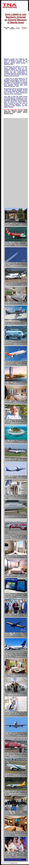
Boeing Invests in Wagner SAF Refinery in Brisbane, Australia (16, 607)
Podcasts (18, 28)
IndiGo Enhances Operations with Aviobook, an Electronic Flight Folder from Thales (16, 587)
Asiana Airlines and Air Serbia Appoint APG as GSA (16, 452)
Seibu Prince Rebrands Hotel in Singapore (16, 667)
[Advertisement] (22, 5)
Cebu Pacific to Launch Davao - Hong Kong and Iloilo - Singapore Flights (16, 786)
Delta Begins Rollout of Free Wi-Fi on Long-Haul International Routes (16, 509)
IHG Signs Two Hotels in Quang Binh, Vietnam (16, 375)
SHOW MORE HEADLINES (13, 859)
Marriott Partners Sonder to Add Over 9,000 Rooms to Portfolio (16, 549)
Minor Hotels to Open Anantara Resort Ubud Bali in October (16, 295)
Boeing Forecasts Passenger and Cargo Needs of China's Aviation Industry (16, 257)
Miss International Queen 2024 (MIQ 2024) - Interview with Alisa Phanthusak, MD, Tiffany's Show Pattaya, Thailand (16, 847)
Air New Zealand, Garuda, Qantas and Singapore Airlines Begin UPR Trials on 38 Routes (16, 726)
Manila (11, 113)
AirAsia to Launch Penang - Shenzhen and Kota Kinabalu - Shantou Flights (16, 236)
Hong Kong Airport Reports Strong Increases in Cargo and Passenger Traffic (16, 489)
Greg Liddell (16, 112)
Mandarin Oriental (17, 110)
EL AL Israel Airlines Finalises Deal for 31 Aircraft (16, 767)
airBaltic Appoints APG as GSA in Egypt (16, 686)
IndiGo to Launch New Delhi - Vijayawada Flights (16, 470)
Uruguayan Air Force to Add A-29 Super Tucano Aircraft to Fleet (16, 315)
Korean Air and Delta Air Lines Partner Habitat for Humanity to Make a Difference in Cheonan (16, 706)
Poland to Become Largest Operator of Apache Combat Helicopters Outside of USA (16, 805)
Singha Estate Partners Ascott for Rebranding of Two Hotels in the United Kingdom (16, 826)
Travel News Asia (6, 28)
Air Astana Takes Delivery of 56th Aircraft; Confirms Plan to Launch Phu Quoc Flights (16, 647)
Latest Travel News (12, 28)
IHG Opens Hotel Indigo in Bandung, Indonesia (16, 568)
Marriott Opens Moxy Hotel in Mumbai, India (16, 394)
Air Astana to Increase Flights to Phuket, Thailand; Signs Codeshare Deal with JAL (16, 335)
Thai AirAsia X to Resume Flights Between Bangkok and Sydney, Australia (16, 529)
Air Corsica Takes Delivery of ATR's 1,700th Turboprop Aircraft (16, 276)
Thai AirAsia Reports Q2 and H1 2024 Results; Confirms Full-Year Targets (16, 747)
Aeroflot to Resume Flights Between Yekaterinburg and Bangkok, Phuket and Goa (16, 627)
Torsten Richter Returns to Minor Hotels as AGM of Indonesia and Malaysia (16, 414)
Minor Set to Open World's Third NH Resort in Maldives (16, 434)
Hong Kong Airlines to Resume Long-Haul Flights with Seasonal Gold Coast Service (16, 355)
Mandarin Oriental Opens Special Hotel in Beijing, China (16, 216)
